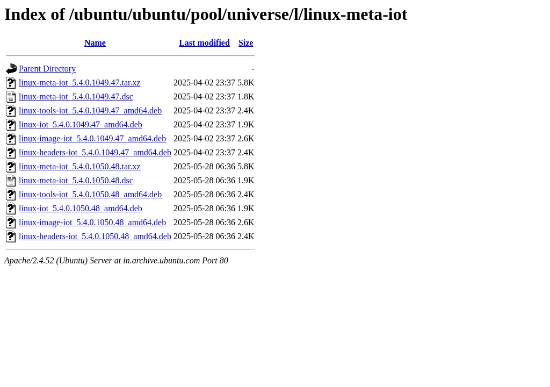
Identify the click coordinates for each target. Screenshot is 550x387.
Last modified (204, 42)
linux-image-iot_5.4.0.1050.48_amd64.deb (92, 222)
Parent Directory (47, 68)
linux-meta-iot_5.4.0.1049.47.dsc (76, 96)
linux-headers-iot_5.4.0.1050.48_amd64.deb (95, 236)
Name (95, 42)
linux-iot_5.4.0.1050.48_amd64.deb (80, 208)
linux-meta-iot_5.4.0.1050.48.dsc (76, 180)
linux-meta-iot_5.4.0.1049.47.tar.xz (80, 82)
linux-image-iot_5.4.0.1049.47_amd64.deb (92, 138)
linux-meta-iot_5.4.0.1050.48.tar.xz (80, 166)
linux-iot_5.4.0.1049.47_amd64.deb (80, 124)
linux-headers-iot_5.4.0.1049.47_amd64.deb (95, 152)
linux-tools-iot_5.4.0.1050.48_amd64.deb (90, 194)
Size (246, 42)
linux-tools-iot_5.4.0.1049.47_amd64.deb (90, 110)
